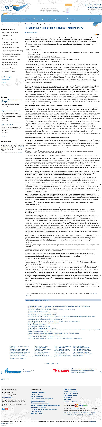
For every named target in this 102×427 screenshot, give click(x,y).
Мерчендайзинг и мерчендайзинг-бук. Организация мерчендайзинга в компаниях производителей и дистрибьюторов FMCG (64, 330)
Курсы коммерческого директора (81, 347)
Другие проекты (5, 379)
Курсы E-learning (77, 356)
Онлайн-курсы (68, 397)
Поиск (68, 5)
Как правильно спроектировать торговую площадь (43, 313)
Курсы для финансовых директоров (82, 350)
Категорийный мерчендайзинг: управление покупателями (45, 319)
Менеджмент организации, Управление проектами (11, 55)
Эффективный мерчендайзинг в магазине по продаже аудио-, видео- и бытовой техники (53, 333)
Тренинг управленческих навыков (18, 358)
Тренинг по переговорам (60, 353)
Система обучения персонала (42, 352)
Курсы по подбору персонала (42, 355)
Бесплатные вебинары (70, 402)
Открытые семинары (11, 19)
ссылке (20, 152)
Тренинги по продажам (70, 391)
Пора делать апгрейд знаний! (11, 111)
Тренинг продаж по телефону (61, 349)
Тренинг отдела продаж (79, 346)
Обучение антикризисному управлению (20, 346)
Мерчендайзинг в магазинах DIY (37, 324)
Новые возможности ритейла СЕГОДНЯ (40, 331)
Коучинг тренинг (39, 350)
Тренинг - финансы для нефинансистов (82, 353)
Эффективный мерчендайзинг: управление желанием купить (46, 336)
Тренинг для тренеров (59, 352)
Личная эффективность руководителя (10, 43)
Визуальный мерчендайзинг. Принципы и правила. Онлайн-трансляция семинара (51, 309)
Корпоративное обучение (31, 19)
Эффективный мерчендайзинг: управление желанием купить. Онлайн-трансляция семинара (55, 338)
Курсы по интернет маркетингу (17, 353)
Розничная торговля (9, 39)
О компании (71, 19)
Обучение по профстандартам (17, 355)
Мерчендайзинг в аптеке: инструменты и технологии (43, 323)
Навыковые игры (7, 125)
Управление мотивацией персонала (43, 349)
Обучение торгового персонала (62, 350)
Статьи (4, 82)
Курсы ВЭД (12, 347)
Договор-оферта (83, 412)
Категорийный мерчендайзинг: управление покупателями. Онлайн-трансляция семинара (54, 321)
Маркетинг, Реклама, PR (10, 32)
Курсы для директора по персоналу (18, 350)
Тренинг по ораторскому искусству (43, 356)
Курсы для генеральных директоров (19, 349)
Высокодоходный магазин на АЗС (38, 311)
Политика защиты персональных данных (75, 414)
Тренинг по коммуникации (41, 346)
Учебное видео (7, 77)
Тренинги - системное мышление (62, 346)
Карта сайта (92, 412)
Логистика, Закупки (8, 68)
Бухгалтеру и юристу (9, 71)
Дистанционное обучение (51, 19)
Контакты (91, 19)
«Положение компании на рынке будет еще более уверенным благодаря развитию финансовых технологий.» (83, 370)
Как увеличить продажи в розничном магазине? (42, 314)
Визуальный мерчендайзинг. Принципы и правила (42, 308)
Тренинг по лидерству (78, 355)
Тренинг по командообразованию (62, 356)
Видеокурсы (6, 79)
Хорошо (3, 425)
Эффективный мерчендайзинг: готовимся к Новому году (44, 335)
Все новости (4, 136)
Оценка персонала (39, 353)
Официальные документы (71, 412)
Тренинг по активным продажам (62, 355)
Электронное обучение (70, 395)
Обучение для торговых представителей (20, 352)
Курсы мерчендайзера (40, 347)
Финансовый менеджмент (11, 59)
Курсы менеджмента (70, 389)
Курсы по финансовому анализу (81, 352)
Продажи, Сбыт (7, 36)
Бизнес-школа (76, 408)
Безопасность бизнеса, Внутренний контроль (10, 63)
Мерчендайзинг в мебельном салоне (39, 326)
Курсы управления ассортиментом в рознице (21, 356)
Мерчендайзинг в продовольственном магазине (42, 328)
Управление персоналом (10, 47)
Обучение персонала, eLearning (12, 51)
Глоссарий (90, 414)
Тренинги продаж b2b (59, 347)
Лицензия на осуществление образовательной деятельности (52, 10)
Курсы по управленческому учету (81, 349)
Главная (27, 24)
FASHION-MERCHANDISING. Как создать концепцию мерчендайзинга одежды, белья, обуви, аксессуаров (59, 306)
